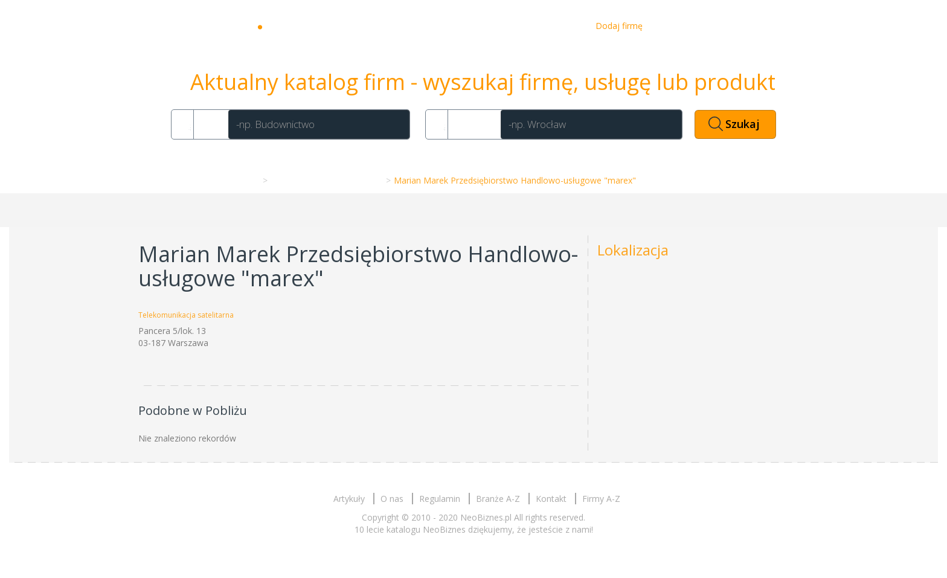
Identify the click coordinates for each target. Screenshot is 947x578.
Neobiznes (304, 26)
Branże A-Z (498, 498)
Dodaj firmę (619, 25)
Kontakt (560, 25)
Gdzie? (472, 124)
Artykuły (468, 25)
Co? (209, 124)
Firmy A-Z (601, 498)
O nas (514, 25)
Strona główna (228, 180)
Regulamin (439, 498)
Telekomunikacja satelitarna (325, 180)
